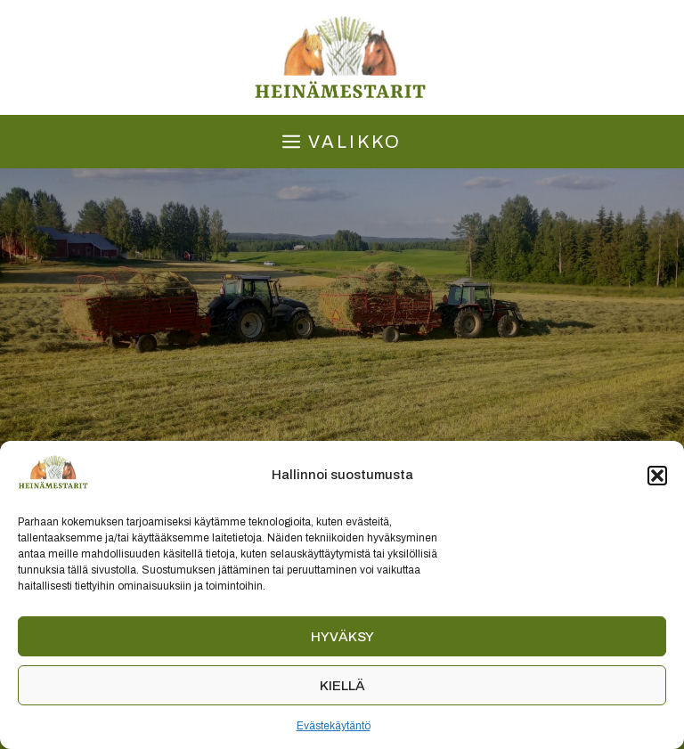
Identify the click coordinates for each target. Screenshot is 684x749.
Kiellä (342, 686)
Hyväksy (342, 637)
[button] (657, 475)
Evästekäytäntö (333, 726)
